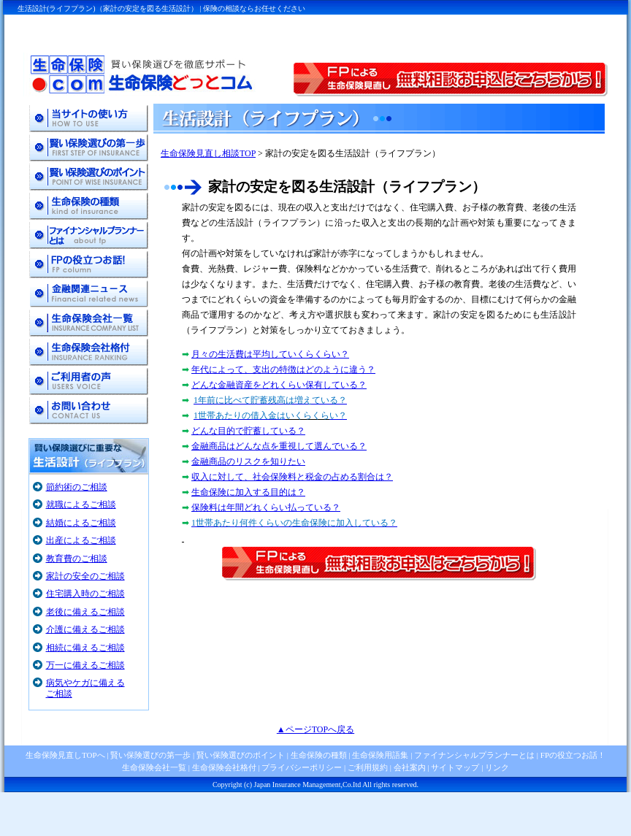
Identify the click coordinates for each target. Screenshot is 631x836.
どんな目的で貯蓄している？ (248, 431)
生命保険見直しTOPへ (65, 755)
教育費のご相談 (76, 558)
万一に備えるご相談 (85, 665)
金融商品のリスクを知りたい (248, 461)
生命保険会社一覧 (154, 767)
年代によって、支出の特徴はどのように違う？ (283, 369)
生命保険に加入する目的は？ (248, 492)
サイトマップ (455, 767)
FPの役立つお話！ (571, 755)
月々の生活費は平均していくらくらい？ (270, 354)
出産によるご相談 (81, 540)
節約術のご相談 (76, 487)
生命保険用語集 (380, 755)
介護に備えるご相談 (85, 629)
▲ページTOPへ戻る (315, 729)
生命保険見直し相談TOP (208, 153)
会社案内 (410, 767)
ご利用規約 (368, 767)
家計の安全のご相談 (85, 576)
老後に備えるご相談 (85, 612)
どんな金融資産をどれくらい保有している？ (279, 385)
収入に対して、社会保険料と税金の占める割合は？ (292, 477)
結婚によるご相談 (81, 523)
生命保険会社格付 (224, 767)
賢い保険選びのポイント (239, 755)
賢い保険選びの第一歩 (150, 755)
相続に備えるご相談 (85, 648)
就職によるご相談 (81, 504)
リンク (497, 767)
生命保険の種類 (319, 755)
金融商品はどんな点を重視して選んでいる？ (279, 446)
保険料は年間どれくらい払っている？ (265, 507)
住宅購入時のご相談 (85, 593)
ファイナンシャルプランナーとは (474, 755)
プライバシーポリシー (301, 767)
